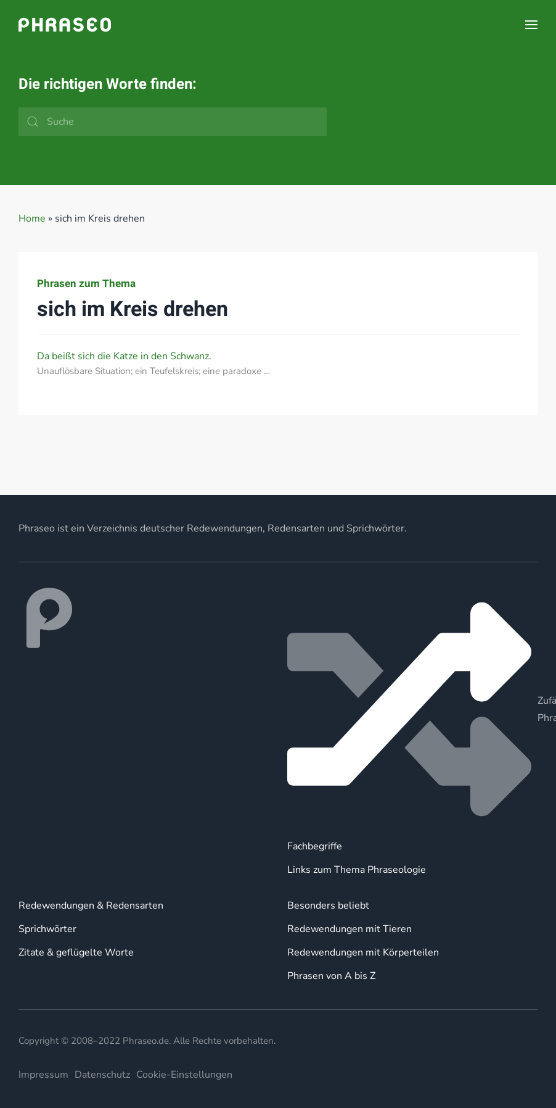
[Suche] (172, 121)
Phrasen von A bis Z (331, 976)
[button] (531, 24)
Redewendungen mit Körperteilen (363, 952)
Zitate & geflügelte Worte (76, 952)
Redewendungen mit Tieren (349, 929)
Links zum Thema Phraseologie (356, 870)
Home (32, 218)
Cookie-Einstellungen (184, 1074)
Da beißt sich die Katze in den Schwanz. (124, 356)
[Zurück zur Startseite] (64, 24)
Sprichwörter (47, 929)
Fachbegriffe (314, 846)
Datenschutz (102, 1074)
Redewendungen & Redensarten (90, 905)
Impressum (43, 1074)
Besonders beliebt (328, 905)
